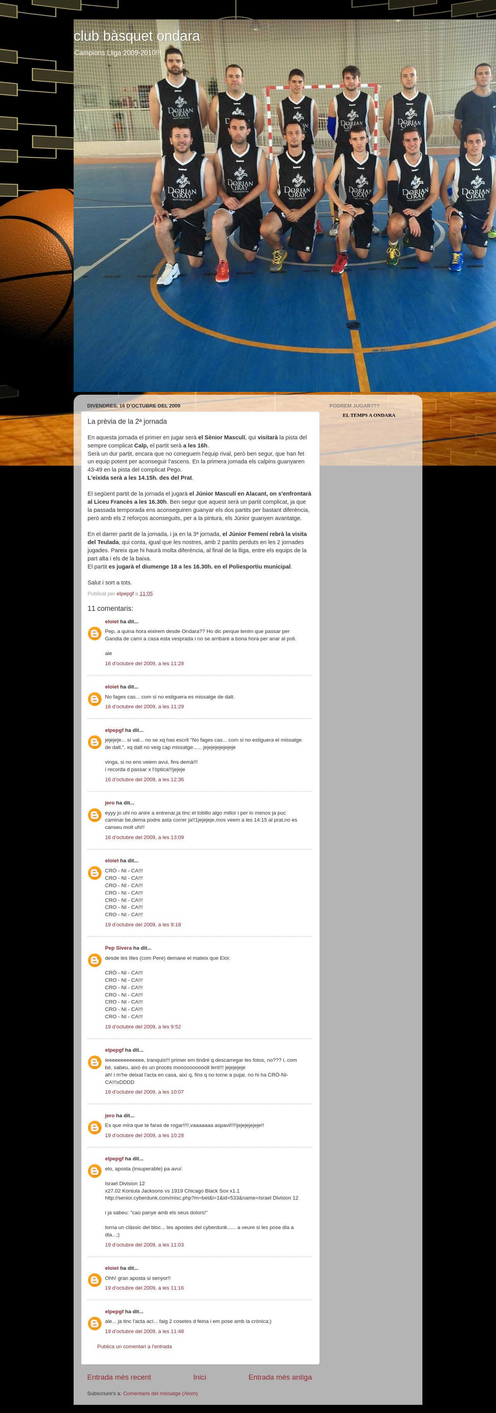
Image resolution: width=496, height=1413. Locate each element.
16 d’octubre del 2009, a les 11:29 (144, 706)
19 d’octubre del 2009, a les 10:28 (144, 1135)
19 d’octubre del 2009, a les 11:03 (144, 1245)
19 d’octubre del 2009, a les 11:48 (144, 1331)
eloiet (112, 621)
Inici (200, 1377)
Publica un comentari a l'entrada (134, 1346)
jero (110, 803)
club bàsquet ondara (137, 36)
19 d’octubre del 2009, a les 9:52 (143, 1027)
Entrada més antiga (280, 1377)
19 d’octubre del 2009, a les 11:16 (144, 1288)
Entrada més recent (119, 1377)
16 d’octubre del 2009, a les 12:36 (144, 779)
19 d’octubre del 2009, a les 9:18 (143, 925)
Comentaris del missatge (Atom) (160, 1393)
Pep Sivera (118, 948)
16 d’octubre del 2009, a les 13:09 (144, 837)
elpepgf (114, 730)
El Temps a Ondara (369, 415)
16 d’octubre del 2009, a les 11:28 (144, 663)
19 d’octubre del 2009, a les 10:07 (144, 1092)
